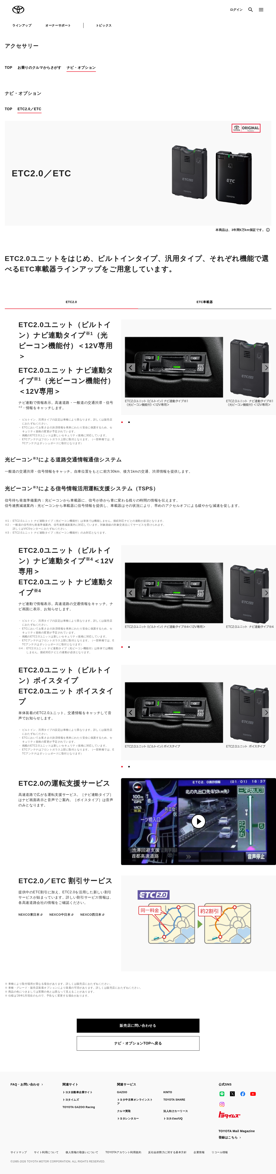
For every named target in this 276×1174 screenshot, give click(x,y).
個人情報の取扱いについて (82, 1152)
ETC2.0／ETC (29, 109)
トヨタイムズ (70, 1099)
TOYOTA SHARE (174, 1099)
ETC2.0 (71, 302)
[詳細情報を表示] (243, 229)
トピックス (104, 25)
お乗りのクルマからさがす (39, 67)
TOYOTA (18, 10)
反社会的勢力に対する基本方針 (167, 1152)
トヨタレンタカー (128, 1118)
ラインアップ (21, 25)
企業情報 (199, 1152)
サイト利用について (46, 1152)
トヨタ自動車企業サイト (77, 1092)
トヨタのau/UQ (173, 1118)
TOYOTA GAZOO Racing (78, 1107)
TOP (8, 67)
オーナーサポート (58, 25)
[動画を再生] (198, 821)
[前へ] (130, 367)
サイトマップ (19, 1152)
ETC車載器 (205, 302)
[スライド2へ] (129, 422)
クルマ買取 (124, 1111)
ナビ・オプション (81, 67)
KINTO (167, 1092)
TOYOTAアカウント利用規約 (123, 1152)
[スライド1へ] (122, 422)
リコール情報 (220, 1152)
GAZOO (122, 1092)
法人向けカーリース (175, 1111)
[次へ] (266, 367)
